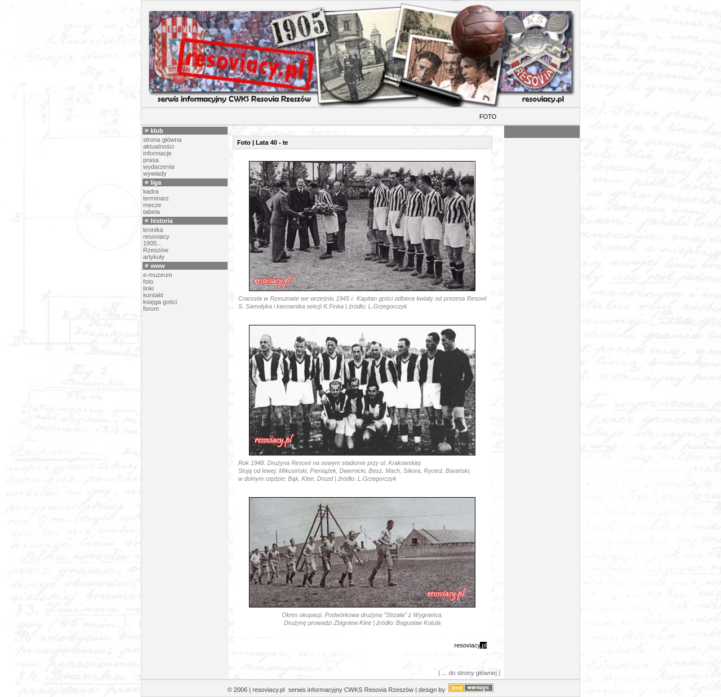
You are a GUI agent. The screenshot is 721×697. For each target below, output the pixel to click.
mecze (152, 205)
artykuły (153, 256)
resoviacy (156, 236)
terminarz (156, 198)
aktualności (158, 146)
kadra (151, 191)
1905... (152, 243)
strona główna (162, 139)
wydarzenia (159, 166)
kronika (153, 229)
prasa (151, 160)
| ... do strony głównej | (469, 672)
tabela (151, 211)
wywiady (155, 173)
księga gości (160, 301)
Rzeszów (155, 250)
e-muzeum (157, 274)
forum (151, 308)
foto (148, 281)
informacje (157, 153)
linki (148, 288)
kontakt (153, 295)
